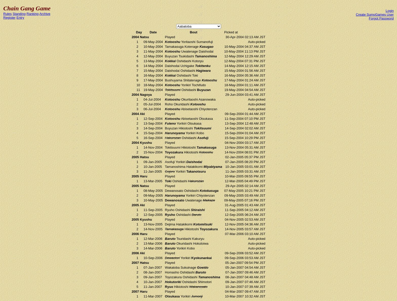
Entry (20, 17)
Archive (44, 14)
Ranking (33, 14)
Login (390, 11)
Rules (7, 14)
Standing (19, 14)
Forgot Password (381, 18)
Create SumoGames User (375, 14)
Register (9, 17)
